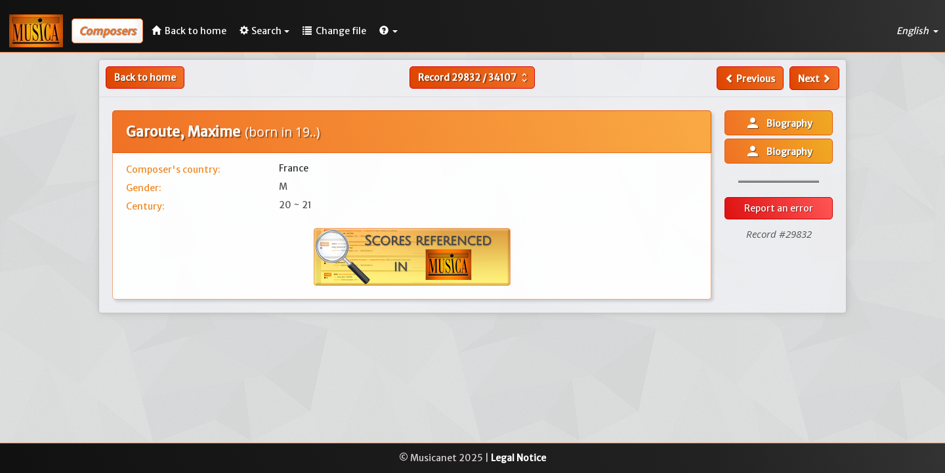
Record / (474, 77)
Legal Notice (518, 458)
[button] (388, 30)
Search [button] (264, 31)
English (917, 31)
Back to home (145, 77)
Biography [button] (778, 123)
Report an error (778, 208)
